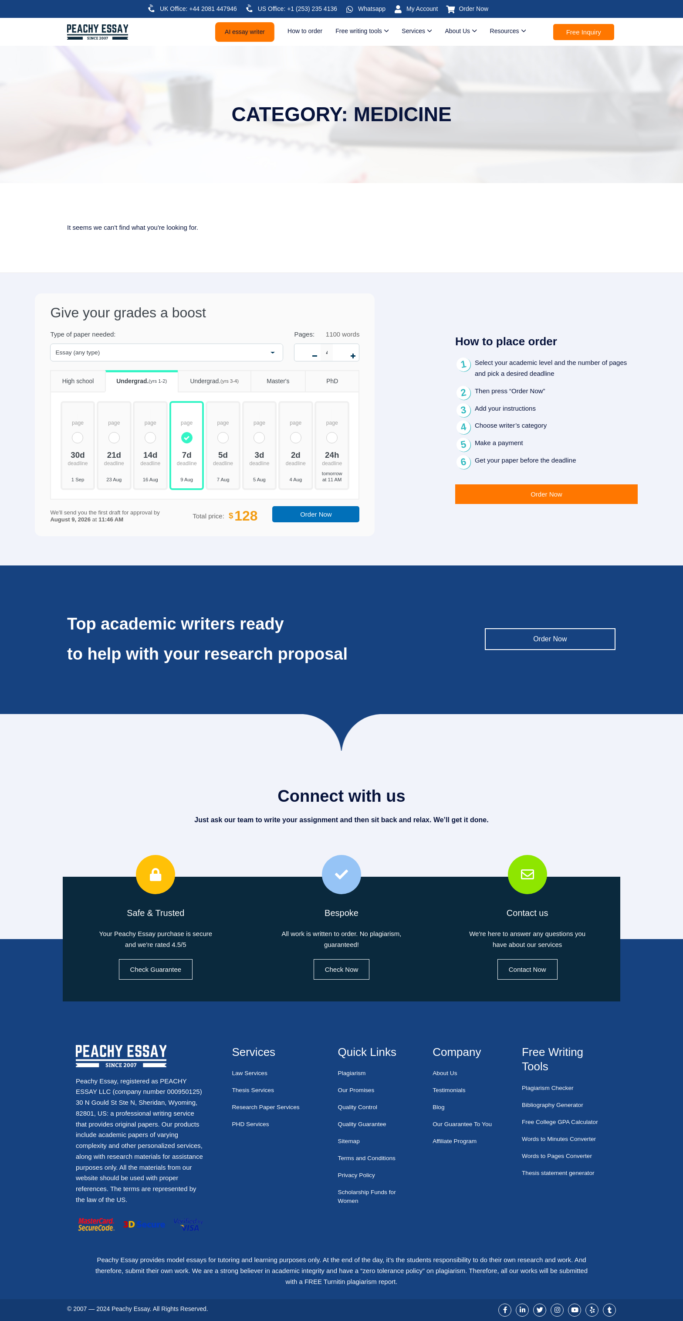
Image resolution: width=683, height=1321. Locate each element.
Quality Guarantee (364, 1124)
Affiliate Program (457, 1150)
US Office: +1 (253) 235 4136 (297, 8)
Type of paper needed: (82, 334)
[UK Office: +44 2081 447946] (152, 8)
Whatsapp (371, 8)
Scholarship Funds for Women (370, 1196)
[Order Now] (450, 9)
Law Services (251, 1073)
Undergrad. (136, 378)
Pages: (304, 334)
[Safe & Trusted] (155, 874)
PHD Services (252, 1124)
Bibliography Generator (555, 1105)
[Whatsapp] (350, 9)
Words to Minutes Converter (562, 1139)
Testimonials (451, 1090)
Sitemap (350, 1141)
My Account (422, 8)
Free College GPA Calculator (563, 1122)
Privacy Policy (358, 1175)
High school (72, 378)
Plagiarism (353, 1073)
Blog (439, 1107)
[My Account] (398, 9)
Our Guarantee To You (459, 1128)
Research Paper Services (269, 1107)
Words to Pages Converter (560, 1156)
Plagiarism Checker (550, 1088)
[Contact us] (527, 874)
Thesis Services (255, 1090)
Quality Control (359, 1107)
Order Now (473, 8)
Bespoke (341, 912)
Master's (270, 378)
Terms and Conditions (369, 1158)
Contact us (527, 912)
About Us (446, 1073)
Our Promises (358, 1090)
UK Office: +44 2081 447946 (198, 8)
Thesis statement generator (562, 1173)
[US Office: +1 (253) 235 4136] (250, 8)
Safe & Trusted (155, 912)
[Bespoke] (341, 874)
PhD (321, 378)
